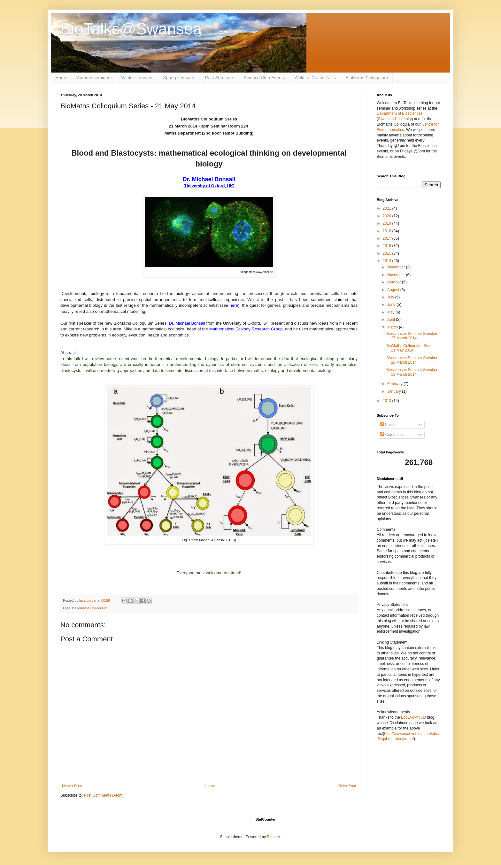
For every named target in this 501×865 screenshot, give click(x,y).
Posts (387, 424)
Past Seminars (219, 77)
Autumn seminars (94, 77)
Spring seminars (179, 77)
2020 (387, 216)
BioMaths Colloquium (367, 77)
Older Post (347, 786)
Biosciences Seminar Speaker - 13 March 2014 (413, 371)
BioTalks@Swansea (131, 29)
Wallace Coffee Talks (315, 77)
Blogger (273, 837)
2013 (387, 400)
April (391, 319)
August (393, 290)
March (393, 327)
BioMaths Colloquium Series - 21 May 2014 (411, 348)
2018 (387, 231)
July (391, 297)
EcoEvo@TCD (413, 717)
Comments (392, 434)
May (391, 312)
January (394, 391)
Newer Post (72, 786)
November (396, 275)
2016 (387, 245)
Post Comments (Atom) (104, 795)
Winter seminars (137, 77)
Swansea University (395, 119)
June (392, 304)
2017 (387, 238)
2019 (387, 223)
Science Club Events (264, 77)
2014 (387, 261)
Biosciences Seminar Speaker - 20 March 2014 (413, 360)
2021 (387, 208)
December (396, 267)
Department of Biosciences (399, 113)
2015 (387, 253)
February (395, 384)
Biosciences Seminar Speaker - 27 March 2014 (413, 335)
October (394, 282)
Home (61, 77)
